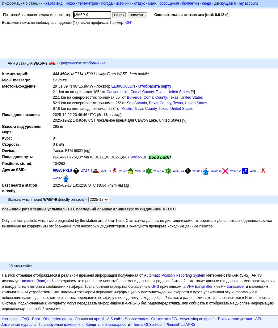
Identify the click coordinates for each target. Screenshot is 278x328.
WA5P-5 (197, 170)
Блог (36, 319)
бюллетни (190, 3)
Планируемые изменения (60, 324)
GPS (155, 286)
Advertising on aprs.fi (197, 319)
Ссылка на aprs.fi (89, 319)
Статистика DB (164, 319)
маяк (152, 3)
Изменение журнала (18, 324)
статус (139, 3)
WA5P (123, 170)
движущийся (225, 3)
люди (206, 3)
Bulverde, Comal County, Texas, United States (165, 97)
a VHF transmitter (198, 286)
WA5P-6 (86, 170)
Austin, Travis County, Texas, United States (157, 108)
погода (107, 3)
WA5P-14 (235, 170)
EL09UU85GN (123, 86)
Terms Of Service (147, 324)
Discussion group (57, 319)
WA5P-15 (216, 170)
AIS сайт (114, 319)
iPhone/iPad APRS (180, 324)
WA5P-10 (138, 157)
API (258, 319)
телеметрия (88, 3)
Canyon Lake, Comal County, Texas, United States (148, 92)
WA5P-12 (158, 170)
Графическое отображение (82, 63)
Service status (136, 319)
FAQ (25, 319)
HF (223, 286)
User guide (10, 319)
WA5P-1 (57, 178)
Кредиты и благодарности (108, 324)
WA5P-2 (140, 170)
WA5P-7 (254, 170)
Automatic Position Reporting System (174, 275)
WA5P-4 (106, 170)
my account (248, 3)
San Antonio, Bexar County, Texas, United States (167, 103)
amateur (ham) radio (39, 281)
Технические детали (234, 319)
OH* (129, 22)
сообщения (169, 3)
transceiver (236, 286)
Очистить (137, 15)
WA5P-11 (178, 170)
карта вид (54, 3)
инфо (70, 3)
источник (123, 3)
